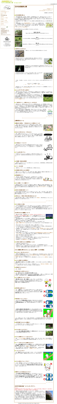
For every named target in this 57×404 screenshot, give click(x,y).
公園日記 (2, 16)
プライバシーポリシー (4, 22)
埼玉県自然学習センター (5, 11)
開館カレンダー (3, 14)
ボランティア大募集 (4, 17)
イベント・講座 (3, 12)
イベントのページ (46, 339)
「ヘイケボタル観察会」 (22, 338)
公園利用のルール (50, 8)
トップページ (47, 4)
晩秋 (39, 84)
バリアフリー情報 (4, 20)
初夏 (29, 84)
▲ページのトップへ (49, 116)
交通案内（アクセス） (4, 21)
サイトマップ (3, 25)
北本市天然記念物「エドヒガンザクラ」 (46, 10)
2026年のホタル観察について (48, 9)
